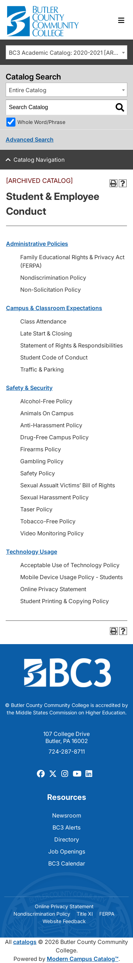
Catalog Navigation (39, 159)
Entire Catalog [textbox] (27, 90)
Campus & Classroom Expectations (54, 307)
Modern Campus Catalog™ (82, 958)
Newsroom (66, 815)
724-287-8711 (67, 751)
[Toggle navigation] (121, 20)
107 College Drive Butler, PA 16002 (66, 737)
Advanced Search (30, 139)
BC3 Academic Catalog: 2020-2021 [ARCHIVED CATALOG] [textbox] (68, 52)
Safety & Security (29, 387)
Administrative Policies (37, 243)
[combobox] (66, 52)
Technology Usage (31, 551)
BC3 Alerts (66, 827)
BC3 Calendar (66, 863)
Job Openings (66, 851)
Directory (66, 839)
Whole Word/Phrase (41, 122)
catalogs (25, 941)
